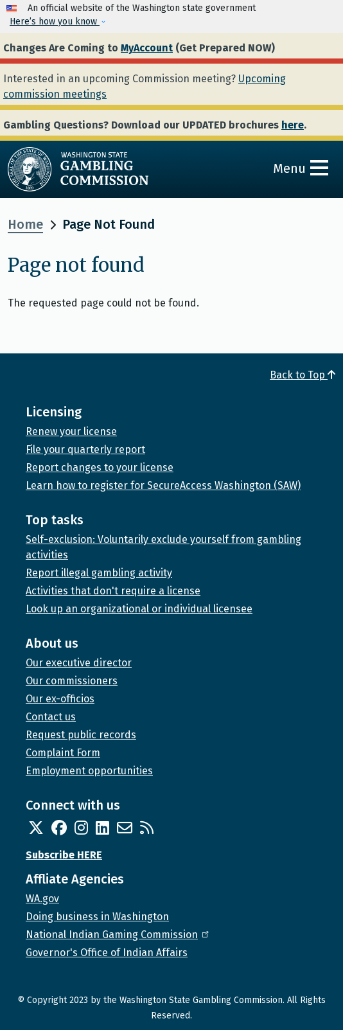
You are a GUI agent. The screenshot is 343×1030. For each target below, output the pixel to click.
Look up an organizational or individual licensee (139, 609)
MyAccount (147, 48)
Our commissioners (72, 681)
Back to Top (302, 375)
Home (25, 224)
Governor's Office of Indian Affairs (107, 952)
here (292, 125)
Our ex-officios (60, 699)
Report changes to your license (99, 467)
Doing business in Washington (97, 916)
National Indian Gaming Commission (118, 934)
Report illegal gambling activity (99, 573)
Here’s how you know (55, 21)
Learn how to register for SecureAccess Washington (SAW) (163, 485)
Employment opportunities (89, 771)
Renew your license (71, 431)
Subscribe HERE (64, 855)
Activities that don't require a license (113, 591)
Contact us (51, 717)
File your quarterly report (85, 449)
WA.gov (42, 898)
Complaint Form (63, 753)
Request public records (81, 735)
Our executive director (79, 663)
